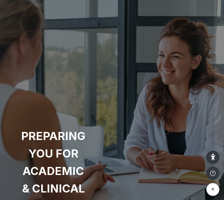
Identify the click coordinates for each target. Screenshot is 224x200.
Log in (165, 146)
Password (125, 105)
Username (125, 80)
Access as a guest (165, 189)
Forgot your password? (195, 130)
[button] (213, 157)
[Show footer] (213, 173)
